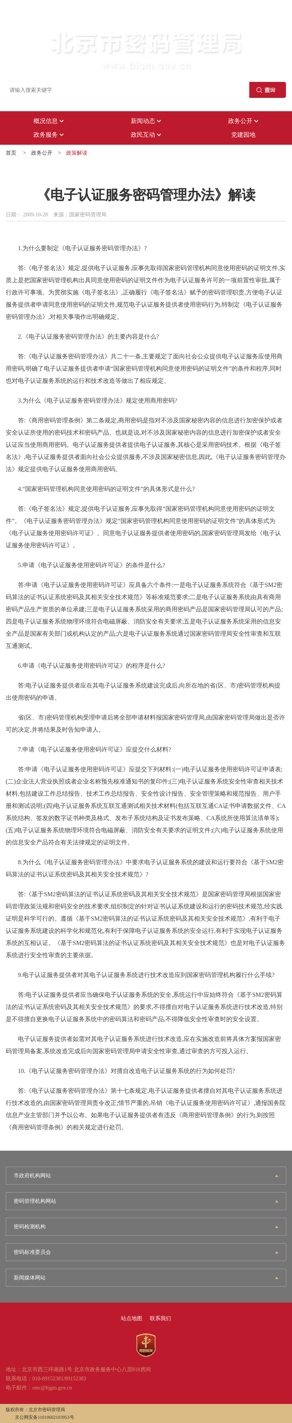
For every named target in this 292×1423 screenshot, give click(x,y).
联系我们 (160, 1318)
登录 (5, 15)
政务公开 (41, 153)
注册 (29, 15)
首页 (11, 153)
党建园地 (243, 134)
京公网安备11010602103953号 (44, 1417)
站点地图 (131, 1318)
